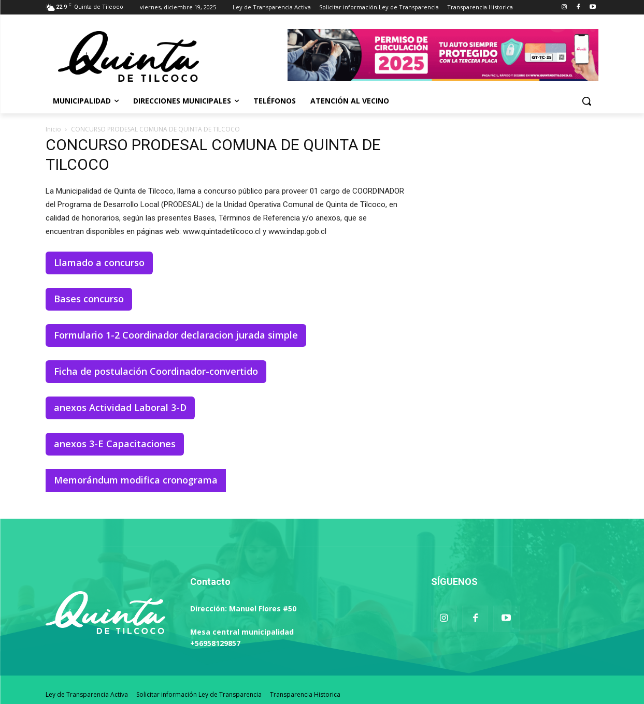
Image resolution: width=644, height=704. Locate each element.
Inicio (53, 129)
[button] (586, 101)
